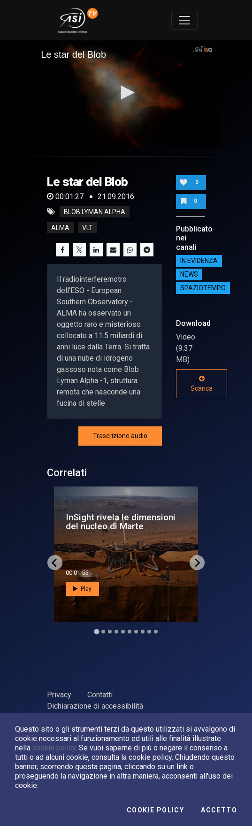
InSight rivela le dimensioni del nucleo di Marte (121, 522)
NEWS (189, 274)
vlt (87, 228)
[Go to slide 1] (96, 631)
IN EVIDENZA (199, 261)
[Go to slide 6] (129, 631)
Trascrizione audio (120, 436)
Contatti (100, 694)
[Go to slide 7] (136, 631)
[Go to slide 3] (110, 631)
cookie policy (54, 747)
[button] (126, 92)
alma (60, 228)
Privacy (59, 694)
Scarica (202, 383)
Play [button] (82, 589)
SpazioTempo (203, 288)
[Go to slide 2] (103, 631)
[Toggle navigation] (184, 20)
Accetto (219, 810)
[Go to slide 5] (123, 631)
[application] (126, 93)
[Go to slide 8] (143, 631)
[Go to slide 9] (149, 631)
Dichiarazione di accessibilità (95, 706)
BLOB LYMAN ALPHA (94, 212)
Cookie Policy (155, 810)
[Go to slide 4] (116, 631)
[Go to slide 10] (156, 631)
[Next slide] (197, 562)
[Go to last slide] (54, 562)
